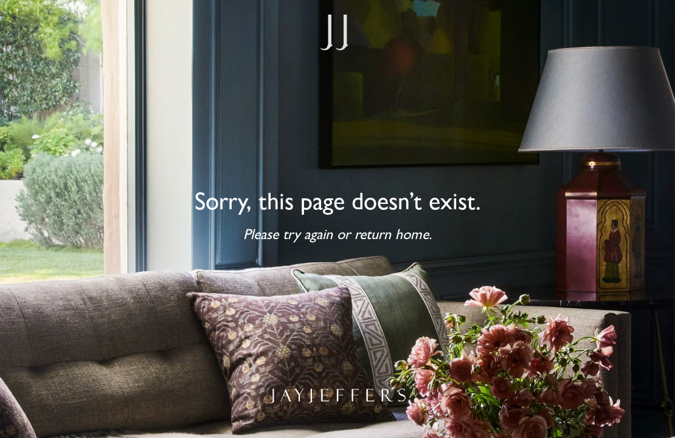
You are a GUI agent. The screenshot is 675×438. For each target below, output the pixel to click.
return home (392, 236)
